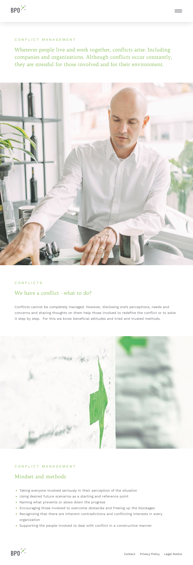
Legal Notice (173, 554)
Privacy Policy (150, 554)
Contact (129, 554)
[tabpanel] (96, 174)
